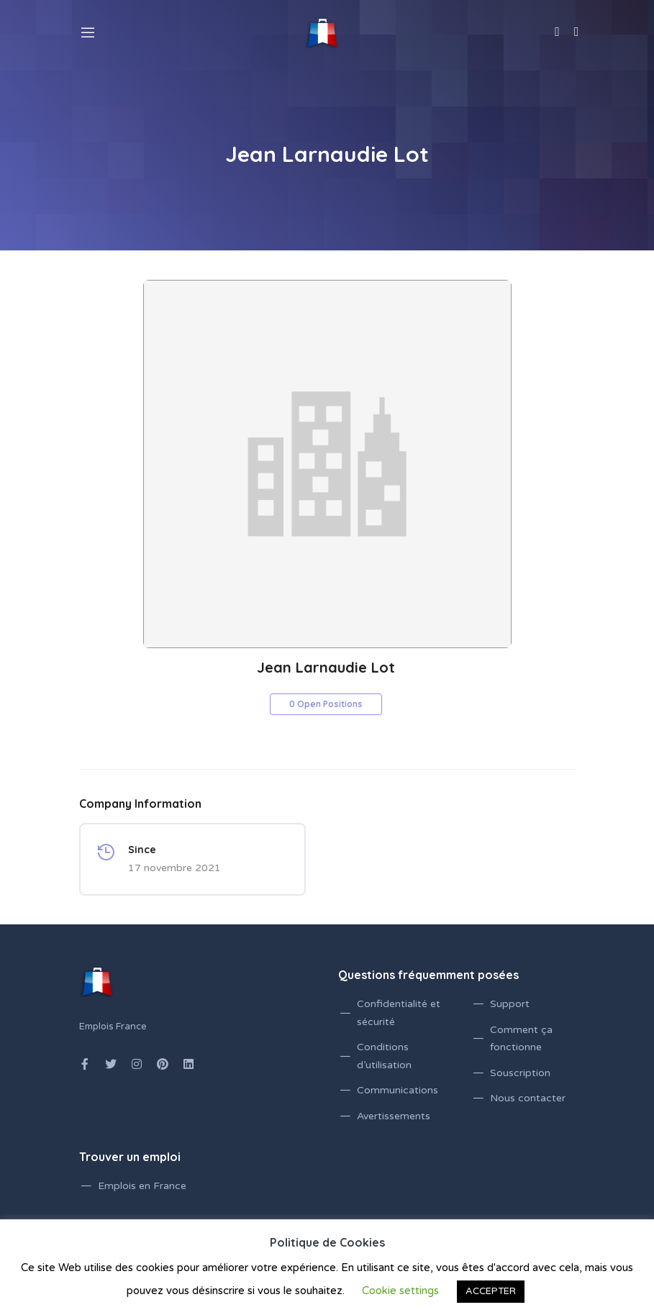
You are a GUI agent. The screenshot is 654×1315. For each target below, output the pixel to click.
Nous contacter (528, 1098)
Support (510, 1004)
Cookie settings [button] (400, 1290)
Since (142, 849)
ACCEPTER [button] (490, 1291)
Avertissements (393, 1116)
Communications (397, 1090)
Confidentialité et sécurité (398, 1013)
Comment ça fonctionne (521, 1039)
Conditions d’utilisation (384, 1056)
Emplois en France (142, 1186)
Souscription (520, 1073)
